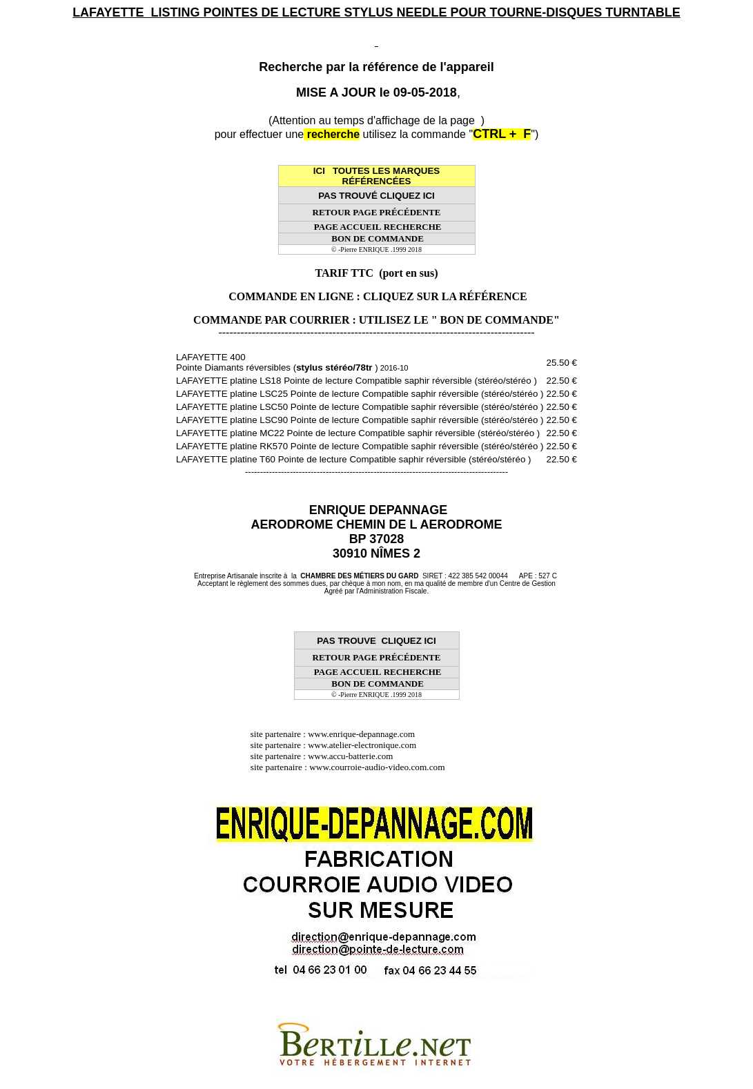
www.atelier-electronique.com (362, 745)
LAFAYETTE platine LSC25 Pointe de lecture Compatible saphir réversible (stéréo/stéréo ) (359, 394)
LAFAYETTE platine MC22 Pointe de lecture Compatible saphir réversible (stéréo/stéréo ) (358, 433)
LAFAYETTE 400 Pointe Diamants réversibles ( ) (292, 362)
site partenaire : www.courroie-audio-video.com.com (351, 767)
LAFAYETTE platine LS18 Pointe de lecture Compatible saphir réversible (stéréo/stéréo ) (356, 380)
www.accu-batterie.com (355, 756)
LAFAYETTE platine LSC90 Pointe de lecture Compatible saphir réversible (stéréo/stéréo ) (359, 420)
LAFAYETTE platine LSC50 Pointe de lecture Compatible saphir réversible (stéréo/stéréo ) (359, 407)
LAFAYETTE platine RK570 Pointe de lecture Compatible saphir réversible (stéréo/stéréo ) (359, 446)
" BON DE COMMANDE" (495, 320)
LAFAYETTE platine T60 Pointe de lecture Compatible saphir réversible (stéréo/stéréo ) (353, 459)
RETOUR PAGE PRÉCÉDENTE (377, 212)
